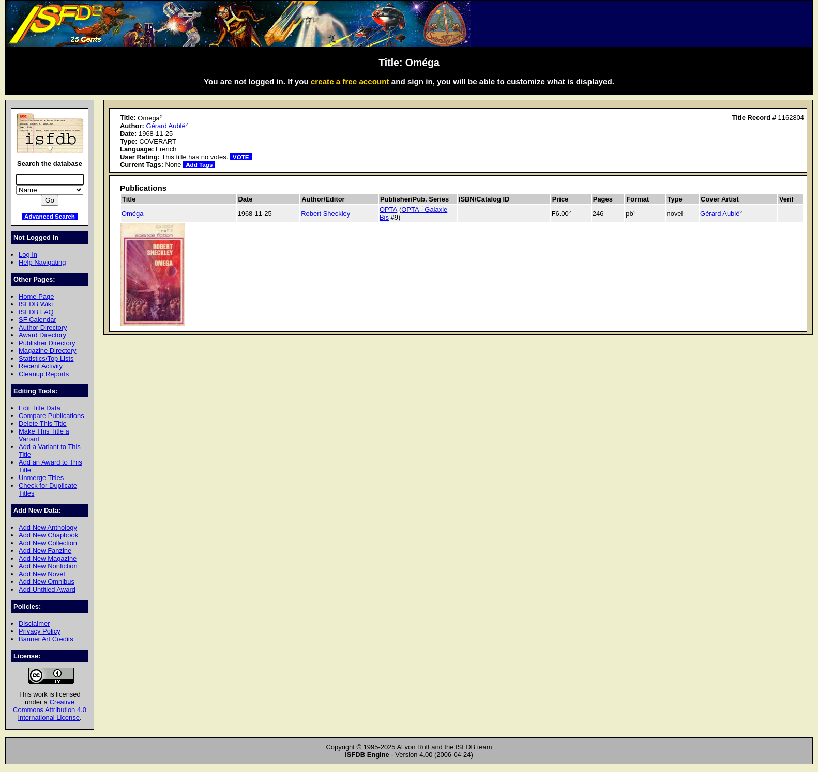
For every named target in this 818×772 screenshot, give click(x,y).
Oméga (132, 214)
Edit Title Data (39, 408)
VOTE (241, 156)
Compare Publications (51, 416)
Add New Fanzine (45, 550)
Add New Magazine (48, 558)
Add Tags (199, 164)
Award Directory (42, 335)
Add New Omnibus (46, 581)
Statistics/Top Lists (46, 358)
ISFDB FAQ (36, 312)
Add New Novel (42, 574)
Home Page (36, 296)
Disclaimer (34, 623)
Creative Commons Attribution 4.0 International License (49, 709)
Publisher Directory (47, 343)
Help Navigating (42, 262)
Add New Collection (48, 543)
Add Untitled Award (47, 589)
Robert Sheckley (325, 214)
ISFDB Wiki (36, 304)
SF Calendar (37, 319)
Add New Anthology (48, 527)
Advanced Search (49, 216)
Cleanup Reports (44, 374)
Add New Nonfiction (48, 566)
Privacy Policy (39, 631)
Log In (28, 254)
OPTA (388, 209)
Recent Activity (41, 366)
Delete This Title (43, 423)
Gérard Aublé (165, 126)
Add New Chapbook (48, 535)
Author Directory (43, 327)
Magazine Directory (48, 350)
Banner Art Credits (46, 639)
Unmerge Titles (41, 478)
